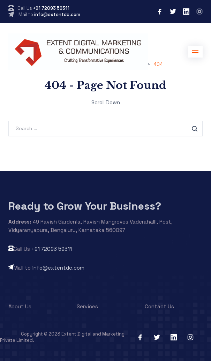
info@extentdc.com (57, 14)
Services (87, 306)
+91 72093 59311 (51, 8)
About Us (19, 306)
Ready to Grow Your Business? (84, 206)
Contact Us (159, 306)
